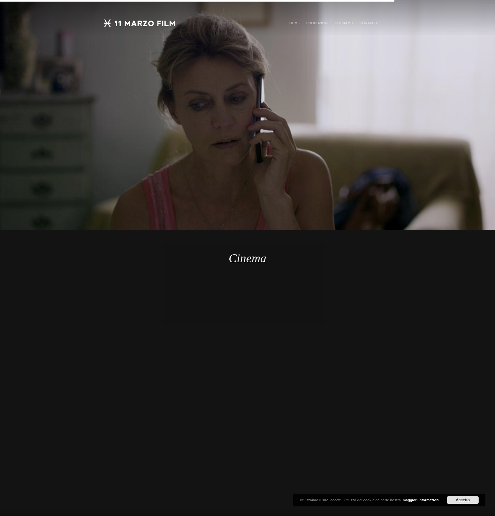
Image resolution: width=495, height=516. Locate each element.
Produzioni (317, 23)
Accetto (463, 500)
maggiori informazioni (421, 500)
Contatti (368, 23)
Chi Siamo (344, 23)
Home (294, 23)
